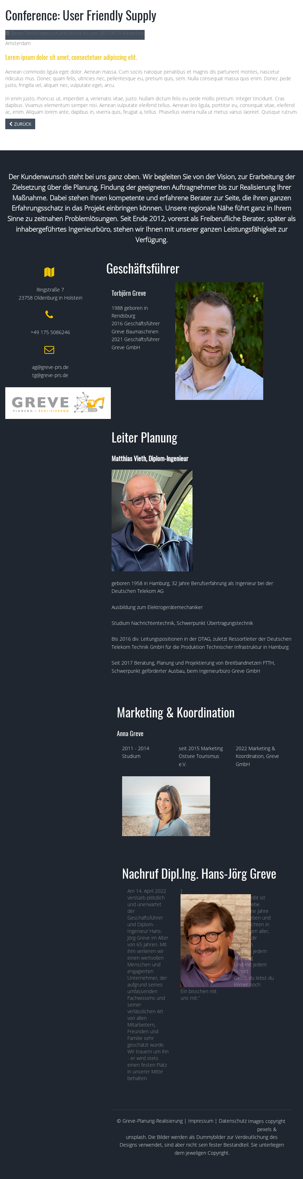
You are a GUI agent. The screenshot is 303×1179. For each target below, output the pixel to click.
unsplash (136, 1137)
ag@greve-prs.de (50, 367)
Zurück (22, 124)
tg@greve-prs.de (50, 375)
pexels (264, 1129)
